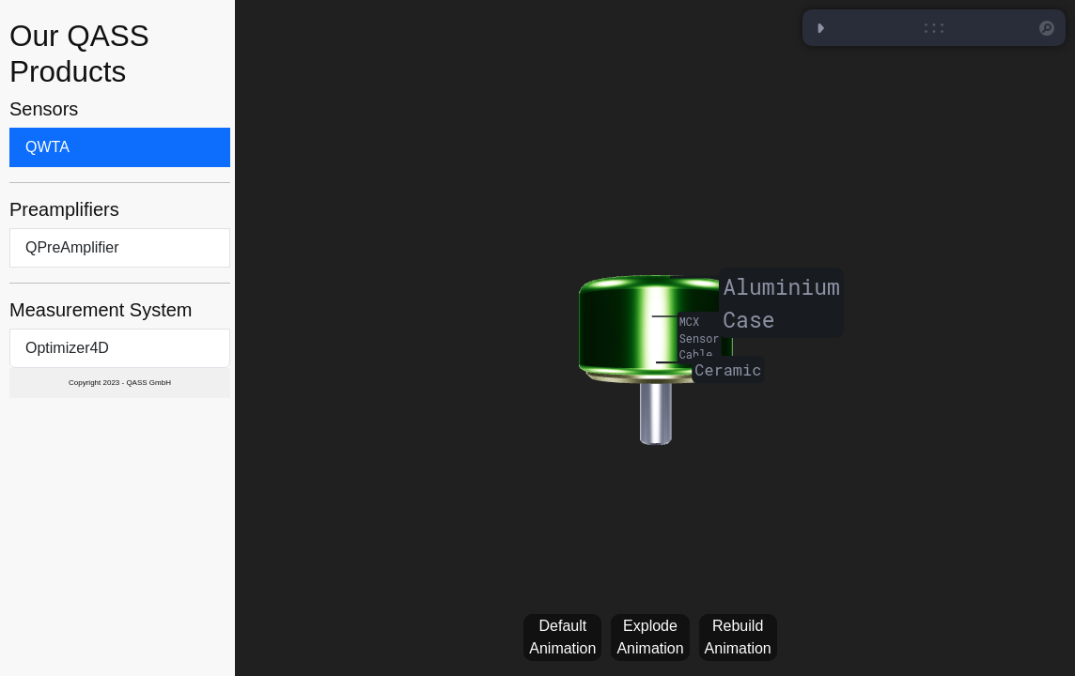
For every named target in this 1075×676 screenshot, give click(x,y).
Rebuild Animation (738, 637)
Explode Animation (649, 637)
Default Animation (562, 637)
